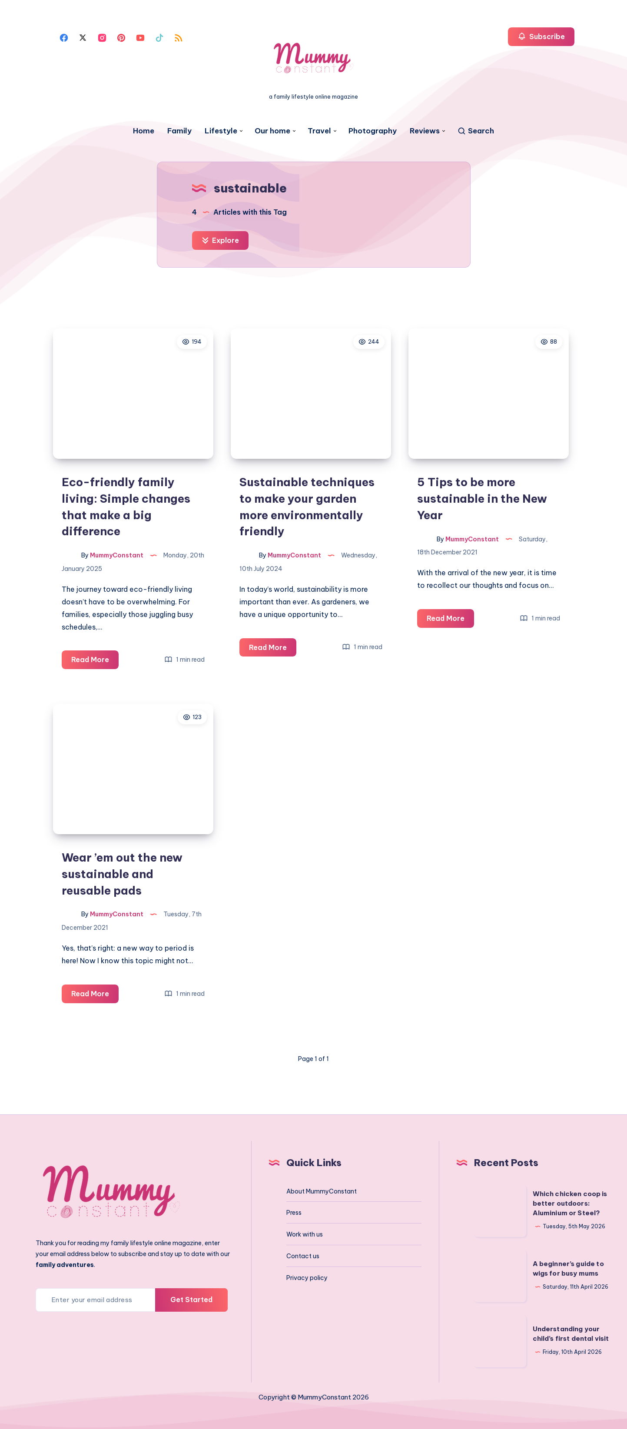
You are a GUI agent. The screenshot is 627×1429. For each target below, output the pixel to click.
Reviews (425, 131)
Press (294, 1213)
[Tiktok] (159, 36)
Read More (95, 661)
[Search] (475, 131)
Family (179, 131)
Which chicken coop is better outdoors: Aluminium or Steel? (570, 1203)
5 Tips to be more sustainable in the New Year (482, 498)
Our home (272, 131)
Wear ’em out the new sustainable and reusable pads (122, 873)
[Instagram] (102, 36)
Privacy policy (307, 1278)
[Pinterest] (121, 36)
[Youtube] (140, 36)
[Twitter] (83, 36)
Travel (319, 131)
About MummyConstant (321, 1191)
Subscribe (541, 36)
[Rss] (178, 36)
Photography (372, 131)
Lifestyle (221, 131)
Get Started (191, 1299)
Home (143, 131)
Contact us (302, 1256)
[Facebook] (63, 36)
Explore (220, 240)
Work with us (304, 1234)
